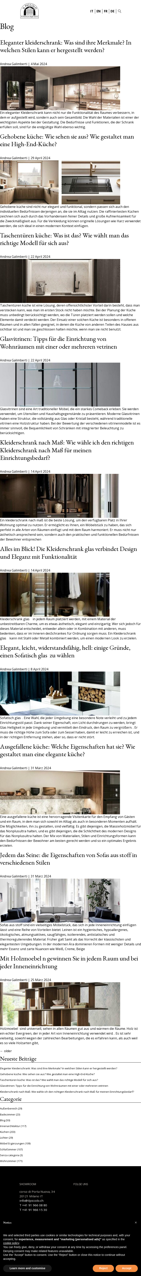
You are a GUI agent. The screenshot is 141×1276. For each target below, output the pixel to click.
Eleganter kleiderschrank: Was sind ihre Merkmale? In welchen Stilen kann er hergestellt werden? (65, 46)
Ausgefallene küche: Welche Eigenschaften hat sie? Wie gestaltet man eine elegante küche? (67, 750)
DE (112, 11)
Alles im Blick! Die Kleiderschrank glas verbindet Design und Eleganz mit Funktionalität (68, 553)
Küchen (4, 1132)
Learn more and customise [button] (27, 1268)
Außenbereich (8, 1108)
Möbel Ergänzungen (12, 1143)
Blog (2, 1120)
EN (99, 11)
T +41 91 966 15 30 (33, 1210)
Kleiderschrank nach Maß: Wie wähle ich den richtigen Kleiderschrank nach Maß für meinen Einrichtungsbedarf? (67, 450)
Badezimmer (7, 1114)
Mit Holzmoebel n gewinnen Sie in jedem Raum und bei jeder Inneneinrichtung (69, 962)
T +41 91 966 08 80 (33, 1205)
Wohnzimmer (8, 1161)
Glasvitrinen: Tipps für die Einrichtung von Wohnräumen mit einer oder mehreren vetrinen (58, 342)
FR (105, 11)
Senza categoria (9, 1155)
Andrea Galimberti (13, 64)
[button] (136, 1222)
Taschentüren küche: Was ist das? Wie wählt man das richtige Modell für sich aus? (64, 239)
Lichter (4, 1137)
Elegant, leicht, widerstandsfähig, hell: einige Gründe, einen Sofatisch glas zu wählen (65, 651)
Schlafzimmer (8, 1149)
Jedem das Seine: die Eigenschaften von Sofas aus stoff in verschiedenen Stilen (68, 859)
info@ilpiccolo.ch (31, 1201)
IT (91, 11)
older (6, 1051)
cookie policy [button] (11, 1243)
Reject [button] (103, 1268)
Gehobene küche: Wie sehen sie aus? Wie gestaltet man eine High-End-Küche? (67, 140)
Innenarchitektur (10, 1126)
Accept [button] (126, 1268)
